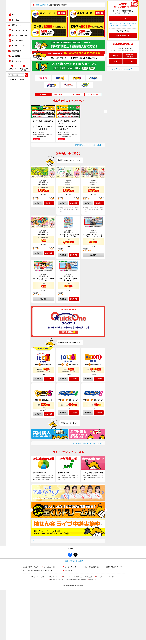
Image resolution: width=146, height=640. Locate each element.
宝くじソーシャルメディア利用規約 (72, 577)
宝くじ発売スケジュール (19, 30)
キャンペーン (42, 94)
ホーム (14, 15)
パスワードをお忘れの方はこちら (122, 25)
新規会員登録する (123, 35)
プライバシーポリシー (54, 577)
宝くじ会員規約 (89, 577)
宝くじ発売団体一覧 (92, 567)
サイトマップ (69, 570)
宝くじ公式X (111, 69)
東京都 (115, 56)
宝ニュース (13, 79)
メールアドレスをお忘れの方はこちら (122, 23)
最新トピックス (16, 25)
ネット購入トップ (95, 443)
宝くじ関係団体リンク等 (114, 567)
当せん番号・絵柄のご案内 (20, 35)
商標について (92, 579)
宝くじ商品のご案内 (18, 45)
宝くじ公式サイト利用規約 (38, 577)
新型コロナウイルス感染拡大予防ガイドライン (38, 570)
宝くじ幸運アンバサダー (31, 567)
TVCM (22, 79)
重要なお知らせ (42, 5)
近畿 (115, 61)
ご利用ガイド (12, 69)
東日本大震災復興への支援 (74, 561)
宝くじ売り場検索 (17, 40)
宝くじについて (16, 61)
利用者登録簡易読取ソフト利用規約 (76, 579)
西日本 (130, 61)
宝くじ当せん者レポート (52, 567)
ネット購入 (15, 20)
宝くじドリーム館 (70, 567)
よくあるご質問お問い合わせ (24, 69)
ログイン (123, 18)
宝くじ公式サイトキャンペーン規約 (105, 577)
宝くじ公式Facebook (124, 69)
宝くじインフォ (93, 94)
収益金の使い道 (16, 51)
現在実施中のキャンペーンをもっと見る (88, 145)
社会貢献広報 (16, 56)
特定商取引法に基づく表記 (57, 579)
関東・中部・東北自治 (130, 56)
